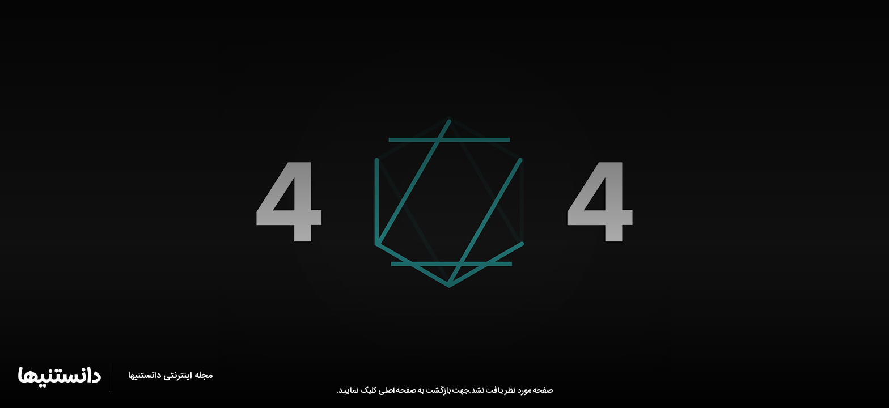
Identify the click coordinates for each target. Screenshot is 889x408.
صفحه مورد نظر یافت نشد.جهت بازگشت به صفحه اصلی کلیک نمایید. (444, 391)
